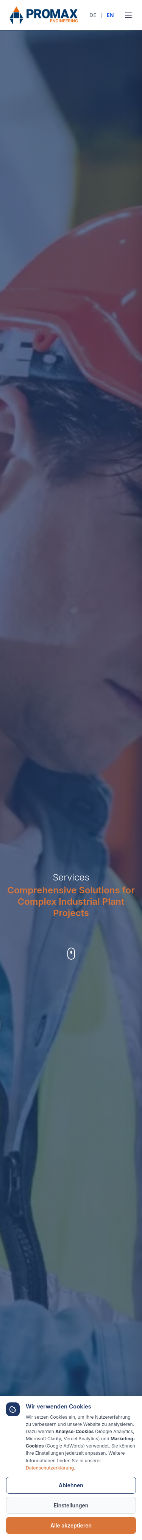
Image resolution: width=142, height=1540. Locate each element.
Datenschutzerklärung (50, 1468)
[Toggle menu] (128, 15)
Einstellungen (71, 1505)
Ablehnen (71, 1485)
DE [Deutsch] (92, 15)
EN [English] (110, 15)
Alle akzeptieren (71, 1525)
